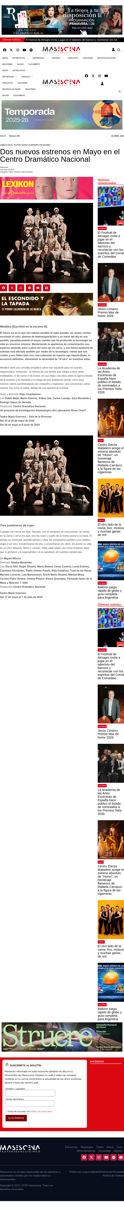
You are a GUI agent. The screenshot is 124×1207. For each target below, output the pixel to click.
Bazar (20, 64)
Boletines (7, 64)
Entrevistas (20, 58)
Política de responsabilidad (84, 1172)
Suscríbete (34, 64)
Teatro (100, 1147)
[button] (118, 50)
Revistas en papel (107, 58)
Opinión (101, 520)
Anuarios (88, 58)
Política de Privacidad (112, 1172)
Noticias (57, 58)
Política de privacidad (41, 1111)
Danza (101, 440)
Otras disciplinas (86, 1151)
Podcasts (73, 58)
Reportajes (40, 58)
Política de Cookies (113, 1175)
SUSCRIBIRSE (16, 1118)
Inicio (5, 58)
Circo (119, 1147)
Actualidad (102, 228)
